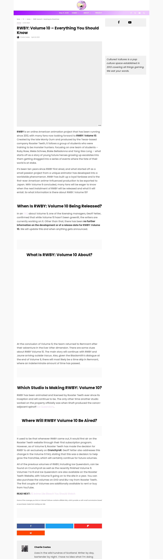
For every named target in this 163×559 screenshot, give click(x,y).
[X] (135, 13)
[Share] (27, 488)
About (86, 13)
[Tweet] (48, 488)
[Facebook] (131, 13)
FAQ (26, 176)
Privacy (98, 13)
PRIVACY (39, 558)
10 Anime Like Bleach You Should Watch (54, 456)
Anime (19, 23)
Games (74, 13)
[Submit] (92, 488)
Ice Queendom (46, 369)
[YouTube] (139, 13)
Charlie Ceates (25, 37)
